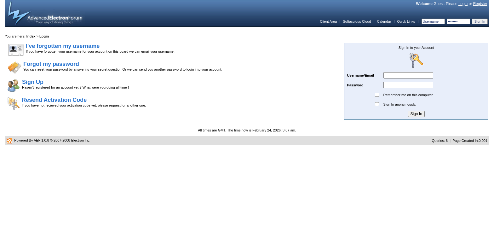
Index (31, 36)
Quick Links (406, 21)
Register (480, 4)
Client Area (328, 21)
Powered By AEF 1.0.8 (31, 140)
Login (463, 4)
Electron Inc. (80, 140)
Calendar (384, 21)
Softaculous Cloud (357, 21)
